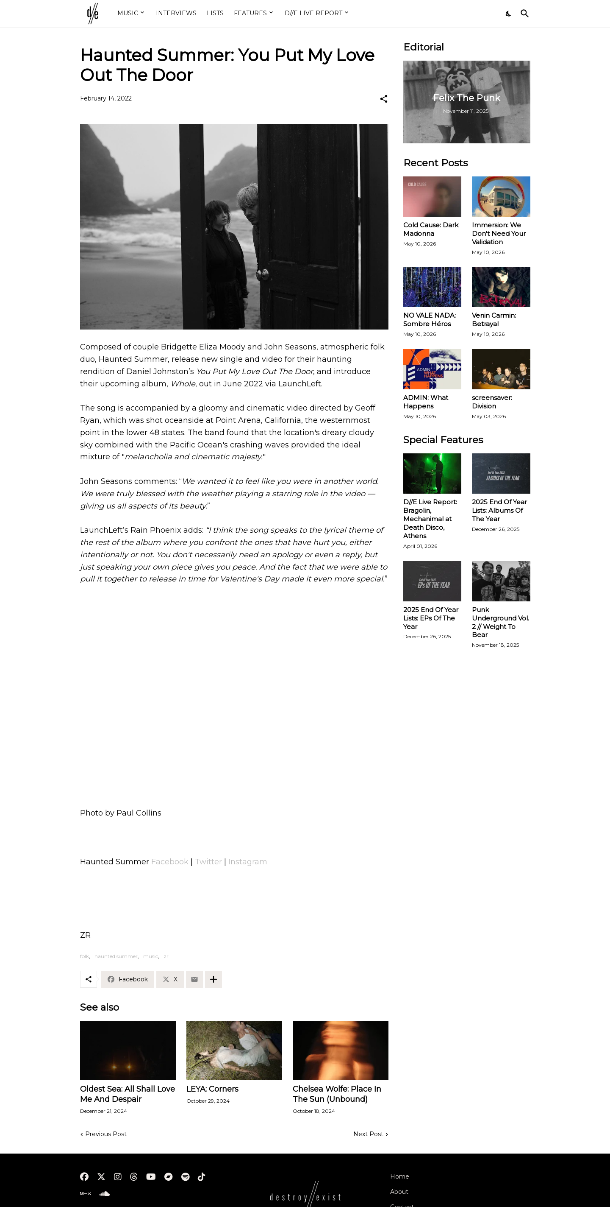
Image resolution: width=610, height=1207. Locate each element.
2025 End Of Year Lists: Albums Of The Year (499, 510)
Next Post (368, 1134)
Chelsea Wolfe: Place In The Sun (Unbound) (337, 1094)
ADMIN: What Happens (425, 402)
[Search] (523, 13)
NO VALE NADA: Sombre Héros (429, 319)
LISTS (215, 13)
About (399, 1192)
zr (166, 956)
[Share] (383, 99)
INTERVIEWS (176, 13)
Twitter (208, 861)
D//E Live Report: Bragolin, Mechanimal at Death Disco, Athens (430, 519)
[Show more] (213, 979)
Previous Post (106, 1134)
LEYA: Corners (212, 1089)
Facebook (170, 861)
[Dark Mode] (509, 13)
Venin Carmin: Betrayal (494, 319)
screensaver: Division (492, 402)
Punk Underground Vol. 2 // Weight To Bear (500, 622)
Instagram (247, 861)
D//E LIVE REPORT (313, 13)
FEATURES (250, 13)
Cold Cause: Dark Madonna (430, 229)
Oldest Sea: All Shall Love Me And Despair (127, 1094)
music (150, 956)
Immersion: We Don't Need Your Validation (499, 233)
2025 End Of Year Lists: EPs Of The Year (430, 618)
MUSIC (127, 13)
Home (399, 1176)
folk (84, 956)
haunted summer (116, 956)
